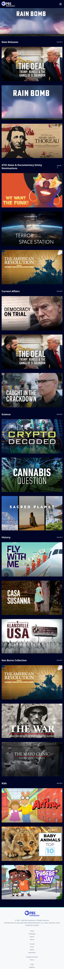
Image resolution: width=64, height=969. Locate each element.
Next (61, 22)
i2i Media (36, 925)
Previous (3, 22)
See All (59, 42)
